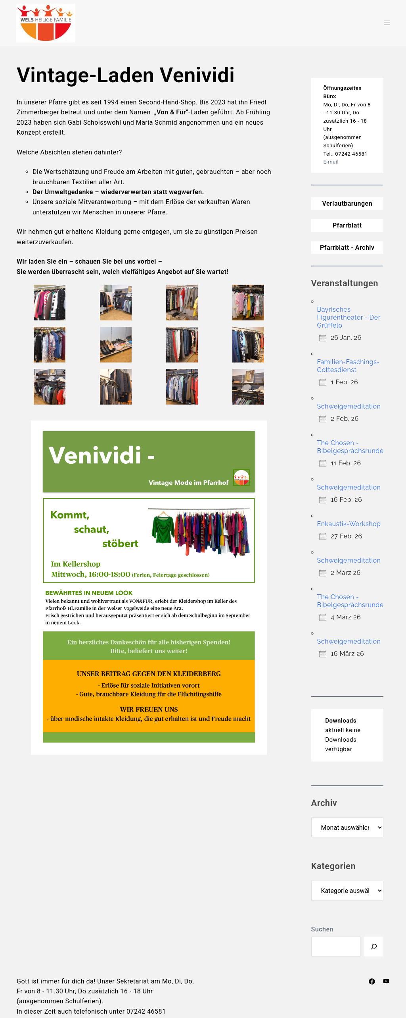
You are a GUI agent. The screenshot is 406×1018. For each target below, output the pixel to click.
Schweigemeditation (349, 406)
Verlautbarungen (347, 203)
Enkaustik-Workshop (349, 524)
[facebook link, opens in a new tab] (372, 981)
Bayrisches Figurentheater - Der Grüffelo (349, 317)
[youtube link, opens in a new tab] (386, 981)
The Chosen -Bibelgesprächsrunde (350, 447)
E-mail (331, 162)
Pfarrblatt (347, 225)
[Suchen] (373, 946)
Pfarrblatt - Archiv (347, 247)
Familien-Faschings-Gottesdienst (348, 366)
